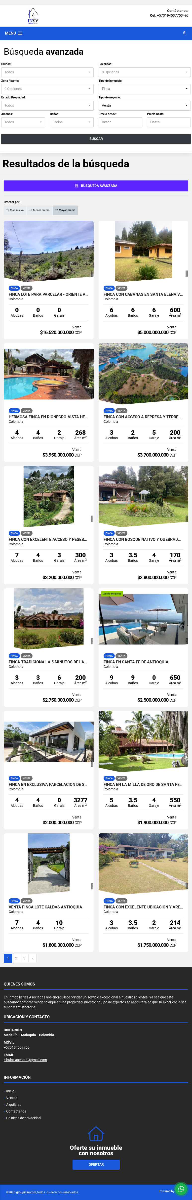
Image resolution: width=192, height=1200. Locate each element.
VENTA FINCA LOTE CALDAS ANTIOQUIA (45, 907)
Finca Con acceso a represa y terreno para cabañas (144, 417)
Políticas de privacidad (23, 1118)
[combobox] (47, 72)
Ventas (11, 1098)
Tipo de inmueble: (110, 81)
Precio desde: (107, 114)
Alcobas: (7, 114)
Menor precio (39, 210)
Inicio (10, 1091)
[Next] (32, 958)
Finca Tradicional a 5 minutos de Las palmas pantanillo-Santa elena (49, 662)
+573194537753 (170, 15)
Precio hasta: (155, 114)
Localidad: (105, 64)
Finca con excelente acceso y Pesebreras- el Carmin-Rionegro (49, 540)
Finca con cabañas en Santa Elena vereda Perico (144, 295)
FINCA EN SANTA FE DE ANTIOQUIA (136, 662)
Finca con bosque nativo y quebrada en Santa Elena (144, 540)
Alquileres (13, 1105)
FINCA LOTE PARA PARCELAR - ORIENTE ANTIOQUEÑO (49, 295)
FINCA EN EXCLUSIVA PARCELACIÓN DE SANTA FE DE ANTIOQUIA (49, 785)
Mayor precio (65, 210)
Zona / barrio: (10, 81)
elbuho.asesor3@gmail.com (25, 1060)
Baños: (54, 114)
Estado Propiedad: (13, 97)
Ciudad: (6, 64)
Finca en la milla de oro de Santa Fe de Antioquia (144, 785)
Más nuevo (15, 210)
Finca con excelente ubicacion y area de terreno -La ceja (144, 907)
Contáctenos (16, 1111)
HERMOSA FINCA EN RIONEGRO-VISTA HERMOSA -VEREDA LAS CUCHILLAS (49, 417)
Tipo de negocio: (110, 97)
